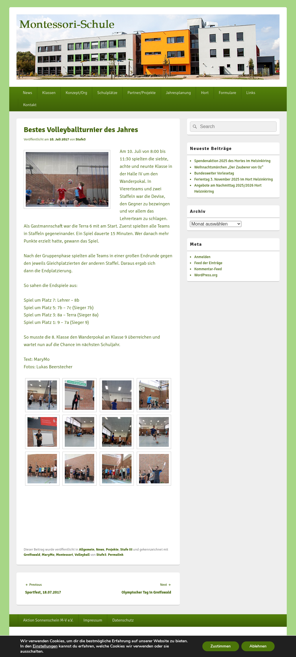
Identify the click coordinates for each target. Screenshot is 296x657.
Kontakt (29, 104)
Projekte (112, 549)
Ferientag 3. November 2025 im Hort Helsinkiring (233, 179)
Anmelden (202, 257)
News (27, 92)
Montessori (64, 555)
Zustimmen (218, 646)
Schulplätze (107, 92)
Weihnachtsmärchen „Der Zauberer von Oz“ (228, 167)
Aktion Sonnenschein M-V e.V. (48, 620)
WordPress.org (205, 275)
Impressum (93, 620)
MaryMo (48, 555)
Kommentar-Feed (208, 269)
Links (250, 92)
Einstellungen (45, 646)
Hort (204, 92)
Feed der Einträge (208, 263)
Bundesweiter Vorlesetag (214, 173)
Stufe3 (81, 139)
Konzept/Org (76, 92)
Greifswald (32, 555)
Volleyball (82, 555)
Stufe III (126, 549)
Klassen (49, 92)
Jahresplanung (178, 92)
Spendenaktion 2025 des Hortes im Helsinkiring (232, 161)
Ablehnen (257, 646)
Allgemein (86, 549)
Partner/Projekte (141, 92)
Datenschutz (123, 620)
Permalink (115, 555)
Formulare (227, 92)
